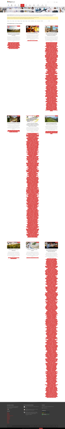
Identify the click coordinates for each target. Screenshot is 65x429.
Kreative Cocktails (55, 320)
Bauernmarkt (31, 140)
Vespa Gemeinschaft (49, 383)
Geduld (29, 164)
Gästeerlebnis (54, 299)
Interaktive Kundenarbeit (30, 173)
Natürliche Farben (30, 196)
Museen (51, 79)
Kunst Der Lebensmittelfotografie (34, 181)
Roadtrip (56, 88)
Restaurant (36, 40)
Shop (46, 5)
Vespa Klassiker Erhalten (47, 384)
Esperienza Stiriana (49, 291)
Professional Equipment (29, 204)
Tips (54, 96)
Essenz (37, 157)
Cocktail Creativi (56, 278)
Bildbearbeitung (53, 48)
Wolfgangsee (16, 48)
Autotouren (51, 268)
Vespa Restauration (53, 386)
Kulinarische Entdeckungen (48, 321)
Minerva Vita (8, 416)
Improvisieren (30, 172)
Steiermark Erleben (54, 365)
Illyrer (51, 64)
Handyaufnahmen (53, 307)
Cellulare (50, 275)
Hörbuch (34, 170)
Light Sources (34, 187)
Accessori (48, 260)
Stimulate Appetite (29, 218)
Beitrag (36, 140)
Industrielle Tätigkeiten (49, 65)
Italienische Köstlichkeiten (49, 316)
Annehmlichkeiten (50, 44)
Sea (53, 91)
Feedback (51, 294)
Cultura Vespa (47, 282)
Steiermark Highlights (49, 366)
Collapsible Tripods (36, 146)
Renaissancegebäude (48, 88)
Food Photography (29, 161)
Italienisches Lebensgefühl (49, 318)
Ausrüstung (27, 138)
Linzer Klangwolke (10, 46)
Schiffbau (54, 90)
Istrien (53, 65)
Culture (53, 50)
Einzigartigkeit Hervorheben (34, 153)
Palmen (46, 82)
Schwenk (52, 91)
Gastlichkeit (16, 44)
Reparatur (55, 353)
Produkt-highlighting (35, 202)
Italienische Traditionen (54, 317)
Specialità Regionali (48, 364)
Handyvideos (56, 307)
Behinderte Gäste (56, 270)
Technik (28, 221)
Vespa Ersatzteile (49, 382)
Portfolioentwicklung (36, 200)
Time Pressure (31, 224)
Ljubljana (47, 73)
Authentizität (55, 267)
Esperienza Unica (53, 291)
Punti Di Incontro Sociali (54, 347)
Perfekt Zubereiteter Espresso (49, 344)
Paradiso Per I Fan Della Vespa (49, 343)
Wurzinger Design (33, 235)
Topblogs (15, 5)
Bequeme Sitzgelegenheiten (55, 271)
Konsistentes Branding (48, 320)
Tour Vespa (52, 374)
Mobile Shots (36, 192)
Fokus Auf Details (47, 295)
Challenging (28, 146)
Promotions (47, 347)
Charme (52, 277)
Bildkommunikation (36, 143)
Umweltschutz (29, 228)
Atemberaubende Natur (54, 264)
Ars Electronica (17, 42)
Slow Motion (52, 361)
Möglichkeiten (33, 193)
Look (35, 189)
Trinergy (8, 420)
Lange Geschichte (54, 72)
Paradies (51, 342)
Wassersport (48, 106)
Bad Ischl (11, 43)
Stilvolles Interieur (53, 370)
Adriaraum (51, 43)
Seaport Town (55, 91)
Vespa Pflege (55, 385)
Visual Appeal (28, 232)
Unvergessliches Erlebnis (49, 377)
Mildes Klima (47, 77)
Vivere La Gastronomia (48, 394)
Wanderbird (8, 417)
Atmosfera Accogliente (49, 265)
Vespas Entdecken (47, 390)
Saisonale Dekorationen (48, 358)
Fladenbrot (37, 257)
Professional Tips (35, 205)
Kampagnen (42, 5)
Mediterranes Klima (48, 76)
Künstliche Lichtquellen (29, 182)
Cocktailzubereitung (51, 279)
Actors (56, 42)
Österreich (54, 339)
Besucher (51, 48)
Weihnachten (51, 106)
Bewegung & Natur (49, 131)
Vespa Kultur (52, 384)
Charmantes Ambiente (54, 276)
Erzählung (33, 157)
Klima (46, 68)
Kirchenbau (46, 67)
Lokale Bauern (27, 189)
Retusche (34, 209)
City (49, 50)
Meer (51, 76)
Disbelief (56, 51)
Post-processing (28, 201)
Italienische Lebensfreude (48, 317)
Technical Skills (36, 220)
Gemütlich (56, 300)
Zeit (37, 235)
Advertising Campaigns (33, 133)
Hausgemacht (35, 166)
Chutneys (33, 146)
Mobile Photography (33, 192)
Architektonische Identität (49, 45)
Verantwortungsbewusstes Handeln (30, 230)
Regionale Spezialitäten (48, 86)
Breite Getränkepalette (55, 274)
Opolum (8, 412)
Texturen (33, 223)
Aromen (31, 136)
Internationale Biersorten (53, 314)
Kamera (56, 66)
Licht (37, 185)
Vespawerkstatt (51, 390)
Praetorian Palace (49, 85)
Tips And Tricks (36, 225)
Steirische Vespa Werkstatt (54, 368)
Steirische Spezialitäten (48, 368)
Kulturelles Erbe (49, 70)
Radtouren (56, 348)
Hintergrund (29, 169)
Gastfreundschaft (49, 56)
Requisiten (29, 209)
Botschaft (38, 144)
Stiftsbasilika (16, 47)
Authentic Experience (29, 139)
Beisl (33, 40)
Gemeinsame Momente (52, 300)
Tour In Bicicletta (49, 374)
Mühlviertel (17, 46)
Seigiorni (56, 360)
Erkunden (47, 53)
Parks (51, 83)
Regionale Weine (54, 351)
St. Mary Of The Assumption (55, 93)
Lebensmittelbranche (30, 183)
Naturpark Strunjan (54, 80)
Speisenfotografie (31, 216)
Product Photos (29, 202)
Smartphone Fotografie (50, 362)
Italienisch (46, 66)
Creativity (36, 149)
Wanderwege (55, 105)
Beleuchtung (46, 48)
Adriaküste (48, 43)
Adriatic (53, 43)
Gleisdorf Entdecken (54, 305)
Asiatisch (12, 130)
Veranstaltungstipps (49, 380)
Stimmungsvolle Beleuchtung (49, 371)
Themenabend (47, 373)
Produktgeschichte (32, 203)
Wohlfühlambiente (55, 396)
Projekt (36, 206)
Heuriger (18, 257)
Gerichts (37, 164)
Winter (53, 107)
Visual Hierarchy (31, 232)
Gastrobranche (27, 163)
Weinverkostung (50, 107)
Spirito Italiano (48, 365)
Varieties (48, 379)
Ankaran (47, 44)
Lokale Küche (51, 73)
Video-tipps (48, 391)
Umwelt (31, 226)
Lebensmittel (37, 182)
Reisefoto (56, 86)
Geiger (54, 56)
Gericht (33, 164)
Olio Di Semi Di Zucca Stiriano (54, 337)
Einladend (50, 284)
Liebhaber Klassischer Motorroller (52, 325)
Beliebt (46, 271)
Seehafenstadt (47, 92)
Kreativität (27, 178)
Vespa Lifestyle (48, 385)
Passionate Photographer (35, 198)
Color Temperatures (36, 147)
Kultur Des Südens (55, 322)
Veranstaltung (50, 379)
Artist (56, 45)
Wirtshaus (14, 48)
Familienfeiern (55, 293)
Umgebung (48, 100)
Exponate (48, 293)
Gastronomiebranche (32, 163)
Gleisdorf (51, 305)
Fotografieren (35, 162)
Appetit (27, 135)
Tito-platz (57, 96)
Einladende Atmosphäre (54, 284)
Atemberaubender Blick (52, 46)
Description (55, 283)
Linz (19, 45)
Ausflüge (55, 46)
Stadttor (54, 94)
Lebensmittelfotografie (35, 183)
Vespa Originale (51, 385)
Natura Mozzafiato (48, 333)
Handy (50, 307)
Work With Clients (29, 235)
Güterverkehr (51, 59)
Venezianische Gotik (48, 103)
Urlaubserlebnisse (54, 377)
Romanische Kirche (49, 89)
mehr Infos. (37, 428)
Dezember (51, 51)
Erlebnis (31, 157)
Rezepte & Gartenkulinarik (33, 257)
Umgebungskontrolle (28, 226)
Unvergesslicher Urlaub (54, 376)
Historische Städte (49, 310)
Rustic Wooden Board (36, 210)
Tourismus (48, 97)
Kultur (14, 45)
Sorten (53, 363)
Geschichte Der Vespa (54, 303)
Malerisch (49, 74)
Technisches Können (36, 222)
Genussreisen (47, 302)
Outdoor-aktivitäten (55, 340)
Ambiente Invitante (55, 261)
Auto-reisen (49, 268)
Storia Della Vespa (55, 371)
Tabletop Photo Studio (35, 219)
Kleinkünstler (56, 67)
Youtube (36, 235)
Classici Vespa (48, 278)
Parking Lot (54, 343)
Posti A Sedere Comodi (55, 346)
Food (33, 160)
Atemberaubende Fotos (48, 264)
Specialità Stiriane (52, 364)
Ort (52, 338)
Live (56, 325)
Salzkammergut (9, 47)
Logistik (49, 73)
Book (36, 144)
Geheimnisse (52, 56)
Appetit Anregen (29, 135)
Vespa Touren (47, 387)
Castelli (48, 275)
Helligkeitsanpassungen (35, 167)
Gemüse (31, 164)
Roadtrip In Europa (55, 356)
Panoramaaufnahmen (47, 342)
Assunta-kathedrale (47, 46)
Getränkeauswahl (48, 304)
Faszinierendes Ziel (55, 54)
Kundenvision (28, 181)
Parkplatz (56, 343)
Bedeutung (34, 140)
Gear (27, 164)
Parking (50, 83)
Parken (48, 83)
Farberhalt (33, 159)
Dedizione (55, 282)
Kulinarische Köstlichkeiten (54, 321)
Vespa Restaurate (49, 386)
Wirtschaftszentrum (48, 109)
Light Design (32, 187)
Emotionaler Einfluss (31, 155)
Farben (31, 159)
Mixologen (56, 330)
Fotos (56, 296)
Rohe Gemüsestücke (28, 210)
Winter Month (55, 107)
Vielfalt (55, 391)
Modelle (56, 331)
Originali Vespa (50, 338)
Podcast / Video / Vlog (49, 258)
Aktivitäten (52, 260)
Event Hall (47, 54)
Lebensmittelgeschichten (35, 184)
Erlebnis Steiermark (55, 288)
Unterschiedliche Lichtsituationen (32, 229)
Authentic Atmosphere (36, 138)
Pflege (49, 345)
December (49, 51)
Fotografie (33, 162)
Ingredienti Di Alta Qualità (48, 313)
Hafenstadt (47, 60)
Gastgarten (9, 131)
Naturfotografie (55, 333)
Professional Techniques (30, 205)
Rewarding (36, 209)
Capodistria (55, 49)
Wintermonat (47, 108)
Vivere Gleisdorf (56, 393)
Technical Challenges (32, 220)
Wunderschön (55, 109)
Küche (56, 68)
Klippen (48, 68)
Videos (54, 391)
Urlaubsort (52, 102)
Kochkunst (36, 173)
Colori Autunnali (54, 279)
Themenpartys (50, 373)
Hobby (36, 169)
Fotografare (56, 295)
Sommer (12, 47)
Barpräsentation (49, 270)
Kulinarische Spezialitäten (48, 322)
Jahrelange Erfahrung (54, 318)
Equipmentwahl (36, 156)
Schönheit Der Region (50, 359)
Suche (37, 218)
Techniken (31, 221)
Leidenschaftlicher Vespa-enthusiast (53, 324)
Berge (48, 48)
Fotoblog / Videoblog (29, 133)
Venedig (55, 102)
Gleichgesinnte (54, 304)
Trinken (30, 40)
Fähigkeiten (30, 158)
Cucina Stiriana (47, 281)
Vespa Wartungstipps (51, 388)
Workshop (48, 397)
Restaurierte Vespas (55, 354)
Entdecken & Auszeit (54, 131)
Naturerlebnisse (52, 333)
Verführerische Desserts (53, 380)
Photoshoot (54, 345)
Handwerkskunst (47, 307)
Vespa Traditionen (51, 387)
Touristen (55, 97)
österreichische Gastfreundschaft (49, 340)
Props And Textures (35, 207)
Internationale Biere (48, 314)
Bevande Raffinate (47, 273)
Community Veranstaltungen (49, 280)
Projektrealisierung (30, 207)
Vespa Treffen (55, 387)
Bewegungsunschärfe (51, 273)
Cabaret (49, 49)
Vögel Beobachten (51, 105)
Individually (53, 64)
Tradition (19, 47)
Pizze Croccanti (49, 346)
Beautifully (51, 47)
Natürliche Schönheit (49, 80)
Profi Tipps (34, 206)
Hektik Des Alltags (55, 308)
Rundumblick (48, 90)
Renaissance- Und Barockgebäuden (53, 87)
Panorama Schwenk (52, 82)
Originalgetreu (46, 338)
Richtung (54, 88)
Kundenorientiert (32, 180)
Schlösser (46, 359)
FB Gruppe (34, 5)
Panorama (48, 82)
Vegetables (38, 229)
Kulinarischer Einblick (34, 179)
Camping (52, 49)
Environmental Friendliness (29, 156)
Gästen (57, 299)
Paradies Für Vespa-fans (54, 342)
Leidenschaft (29, 185)
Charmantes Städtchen (49, 277)
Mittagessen (18, 131)
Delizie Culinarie (48, 283)
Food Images (35, 160)
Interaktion (54, 313)
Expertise (27, 158)
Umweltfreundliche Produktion (30, 227)
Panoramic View (56, 82)
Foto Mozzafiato (52, 295)
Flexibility (32, 160)
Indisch (13, 131)
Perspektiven (36, 199)
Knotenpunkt (50, 68)
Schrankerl (8, 419)
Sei (52, 359)
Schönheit (50, 91)
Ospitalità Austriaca (55, 338)
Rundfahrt (46, 90)
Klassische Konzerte (52, 67)
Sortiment (35, 215)
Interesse (34, 173)
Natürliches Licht (51, 334)
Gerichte (35, 164)
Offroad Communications (10, 415)
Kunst (52, 70)
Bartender (53, 270)
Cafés (50, 49)
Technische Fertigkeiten (34, 221)
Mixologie (47, 331)
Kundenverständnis (36, 180)
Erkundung (50, 53)
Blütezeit (47, 49)
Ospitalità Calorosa (50, 339)
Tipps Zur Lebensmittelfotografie (30, 225)
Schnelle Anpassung (29, 213)
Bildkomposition (28, 144)
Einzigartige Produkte (36, 152)
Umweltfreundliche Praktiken (36, 226)
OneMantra (8, 418)
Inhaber (52, 313)
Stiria (52, 371)
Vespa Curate (55, 381)
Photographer (55, 83)
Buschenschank (15, 257)
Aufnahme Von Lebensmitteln (30, 137)
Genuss (18, 44)
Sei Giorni (57, 359)
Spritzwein (14, 258)
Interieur (57, 313)
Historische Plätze (49, 62)
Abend (50, 259)
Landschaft (51, 72)
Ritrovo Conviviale (47, 356)
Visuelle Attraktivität (30, 233)
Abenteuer (12, 42)
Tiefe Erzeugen (28, 224)
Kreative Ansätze (36, 175)
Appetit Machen (37, 135)
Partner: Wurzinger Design (29, 198)
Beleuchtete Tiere (54, 47)
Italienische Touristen (50, 66)
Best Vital (8, 414)
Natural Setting (29, 195)
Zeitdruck (29, 236)
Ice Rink (46, 64)
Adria (46, 43)
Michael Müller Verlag (54, 76)
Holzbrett (31, 170)
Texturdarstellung (29, 223)
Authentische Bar (52, 267)
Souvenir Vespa (55, 363)
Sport (13, 47)
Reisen (47, 353)
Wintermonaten (50, 108)
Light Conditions (28, 187)
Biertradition (17, 43)
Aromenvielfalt (33, 136)
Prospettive (50, 347)
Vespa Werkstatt (55, 388)
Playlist (51, 346)
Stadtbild (49, 94)
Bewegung (14, 43)
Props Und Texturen (30, 208)
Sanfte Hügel (56, 358)
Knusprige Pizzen (55, 319)
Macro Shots (37, 189)
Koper (55, 68)
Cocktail (14, 130)
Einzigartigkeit (29, 153)
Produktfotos (28, 203)
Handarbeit (55, 60)
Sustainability (28, 219)
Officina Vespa (54, 336)
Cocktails (47, 279)
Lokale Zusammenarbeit (32, 189)
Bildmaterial (31, 144)
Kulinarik (12, 45)
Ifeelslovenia (49, 64)
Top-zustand (55, 373)
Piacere (57, 345)
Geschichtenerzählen (36, 165)
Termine (19, 5)
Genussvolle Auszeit (51, 302)
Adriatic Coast (55, 43)
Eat (57, 51)
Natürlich (36, 195)
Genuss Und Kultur (56, 301)
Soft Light (33, 215)
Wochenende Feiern (47, 396)
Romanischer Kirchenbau (53, 89)
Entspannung (9, 44)
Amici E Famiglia (53, 262)
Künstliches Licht (33, 182)
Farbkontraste (36, 159)
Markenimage (37, 190)
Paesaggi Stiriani (48, 341)
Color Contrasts (28, 147)
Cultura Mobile (55, 281)
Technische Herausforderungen (30, 222)
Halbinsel (50, 60)
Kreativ (33, 175)
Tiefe (36, 223)
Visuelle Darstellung (35, 233)
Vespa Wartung (47, 388)
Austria (47, 267)
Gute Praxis (29, 166)
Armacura (8, 413)
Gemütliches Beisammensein (48, 301)
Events (46, 293)
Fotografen (36, 161)
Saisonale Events (52, 358)
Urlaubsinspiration (49, 102)
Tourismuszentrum (52, 97)
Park (46, 83)
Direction (54, 51)
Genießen (57, 56)
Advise (49, 260)
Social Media (54, 362)
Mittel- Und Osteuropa (51, 77)
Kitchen (49, 67)
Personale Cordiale (55, 344)
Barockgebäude (48, 47)
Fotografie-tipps (50, 296)
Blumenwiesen (50, 274)
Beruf (31, 142)
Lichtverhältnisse (32, 186)
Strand (56, 94)
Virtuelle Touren (47, 393)
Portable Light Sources (29, 200)
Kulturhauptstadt (17, 45)
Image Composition (37, 170)
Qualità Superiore (48, 348)
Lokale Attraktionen (52, 327)
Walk (53, 105)
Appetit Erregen (33, 135)
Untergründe (27, 229)
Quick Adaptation (35, 208)
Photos (52, 345)
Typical (50, 99)
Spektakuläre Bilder (35, 216)
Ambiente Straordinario (48, 262)
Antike (53, 44)
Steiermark (51, 365)
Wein (15, 258)
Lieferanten (36, 186)
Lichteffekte (47, 325)
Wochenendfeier (51, 396)
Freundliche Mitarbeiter (48, 298)
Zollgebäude (51, 110)
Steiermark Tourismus (54, 366)
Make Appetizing (28, 190)
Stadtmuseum (51, 94)
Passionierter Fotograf (29, 199)
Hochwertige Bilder (28, 170)
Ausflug (46, 131)
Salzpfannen (52, 90)
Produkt (32, 202)
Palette (55, 341)
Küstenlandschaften (55, 71)
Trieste (48, 99)
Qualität (51, 348)
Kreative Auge (30, 176)
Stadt (46, 94)
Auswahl (49, 267)
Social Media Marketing (47, 363)
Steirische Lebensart (54, 367)
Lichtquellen (29, 186)
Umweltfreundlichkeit (36, 227)
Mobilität (31, 193)
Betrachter (37, 142)
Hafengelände (55, 59)
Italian (55, 65)
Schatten (28, 212)
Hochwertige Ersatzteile (49, 311)
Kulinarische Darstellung (29, 179)
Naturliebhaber (55, 334)
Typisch (52, 99)
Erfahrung (52, 288)
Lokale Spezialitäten (55, 73)
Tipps (49, 96)
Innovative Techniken (34, 172)
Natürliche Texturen (34, 196)
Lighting (37, 187)
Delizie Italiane (52, 283)
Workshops (52, 109)
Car (56, 49)
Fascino (49, 294)
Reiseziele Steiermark (50, 353)
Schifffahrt (57, 90)
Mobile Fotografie (29, 192)
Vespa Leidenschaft (56, 384)
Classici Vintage (52, 278)
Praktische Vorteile (33, 201)
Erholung (12, 44)
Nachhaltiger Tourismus (54, 79)
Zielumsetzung (35, 236)
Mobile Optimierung (53, 331)
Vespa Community (52, 381)
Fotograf (34, 161)
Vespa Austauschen (48, 381)
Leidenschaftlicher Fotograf (33, 185)
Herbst (8, 45)
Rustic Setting (32, 210)
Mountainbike (14, 46)
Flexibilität (29, 160)
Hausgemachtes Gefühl (29, 167)
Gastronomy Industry (36, 163)
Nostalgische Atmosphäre (49, 336)
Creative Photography (32, 149)
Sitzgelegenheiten (48, 361)
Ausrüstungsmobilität (31, 138)
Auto (57, 46)
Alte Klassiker (54, 260)
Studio (34, 218)
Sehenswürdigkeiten (51, 92)
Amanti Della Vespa (48, 261)
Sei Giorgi (54, 359)
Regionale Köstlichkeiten (49, 350)
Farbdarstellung (28, 159)
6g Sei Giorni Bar (47, 259)
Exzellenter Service (52, 293)
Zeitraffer (53, 397)
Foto (32, 161)
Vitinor (8, 421)
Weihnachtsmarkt (54, 106)
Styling (36, 218)
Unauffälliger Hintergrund (34, 228)
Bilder (57, 273)
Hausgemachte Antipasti (50, 308)
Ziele (30, 236)
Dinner (16, 130)
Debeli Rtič (46, 51)
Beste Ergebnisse (34, 142)
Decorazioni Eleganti (52, 282)
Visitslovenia (47, 105)
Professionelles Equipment (30, 206)
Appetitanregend (28, 136)
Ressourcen (38, 5)
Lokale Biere (56, 327)
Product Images (36, 201)
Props (32, 207)
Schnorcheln (47, 91)
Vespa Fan (52, 382)
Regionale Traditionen (49, 351)
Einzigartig (32, 152)
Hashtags (47, 308)
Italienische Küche (54, 316)
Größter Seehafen (47, 59)
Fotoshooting (48, 297)
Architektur (53, 45)
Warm (56, 394)
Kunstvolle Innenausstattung (49, 71)
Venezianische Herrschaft (53, 103)
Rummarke (55, 357)
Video (57, 390)
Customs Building (56, 50)
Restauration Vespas (51, 354)
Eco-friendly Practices (29, 152)
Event (56, 53)
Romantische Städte (49, 357)
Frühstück (19, 130)
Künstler (54, 70)
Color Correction (32, 147)
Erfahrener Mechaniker (48, 288)
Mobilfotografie (27, 193)
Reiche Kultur (53, 86)
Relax (53, 353)
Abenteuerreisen (55, 259)
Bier (15, 43)
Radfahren (53, 348)
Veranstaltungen (54, 379)
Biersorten (55, 273)
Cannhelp (8, 422)
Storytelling (32, 218)
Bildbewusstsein (32, 143)
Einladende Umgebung (49, 285)
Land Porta (48, 72)
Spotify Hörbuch (49, 93)
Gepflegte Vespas (47, 303)
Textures (35, 223)
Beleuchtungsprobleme (36, 141)
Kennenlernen (47, 319)
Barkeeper (46, 270)
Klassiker (50, 319)
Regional (11, 258)
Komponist (53, 68)
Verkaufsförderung (36, 230)
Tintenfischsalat (47, 96)
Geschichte (51, 57)
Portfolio (33, 200)
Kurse (53, 323)
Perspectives (33, 199)
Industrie (46, 65)
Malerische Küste (52, 74)
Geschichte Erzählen (31, 165)
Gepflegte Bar (55, 302)
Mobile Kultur (49, 331)
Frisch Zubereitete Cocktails (48, 299)
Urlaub (9, 48)
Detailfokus (29, 150)
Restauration (46, 354)
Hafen (53, 59)
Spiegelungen (55, 364)
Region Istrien (54, 85)
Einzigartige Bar (54, 285)
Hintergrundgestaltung (33, 169)
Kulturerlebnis (51, 323)
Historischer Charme (55, 63)
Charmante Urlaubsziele (48, 276)
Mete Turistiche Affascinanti (49, 330)
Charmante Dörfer (53, 275)
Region (52, 85)
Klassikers (52, 319)
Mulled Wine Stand (48, 79)
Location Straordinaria (47, 327)
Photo (53, 83)
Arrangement (37, 136)
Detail (37, 149)
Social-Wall (30, 5)
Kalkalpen (10, 45)
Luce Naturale (50, 328)
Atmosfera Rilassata (54, 265)
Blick (56, 48)
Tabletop (32, 219)
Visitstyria (53, 393)
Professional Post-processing (35, 204)
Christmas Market (47, 50)
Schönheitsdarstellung (36, 213)
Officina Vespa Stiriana (48, 337)
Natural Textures (33, 195)
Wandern (12, 48)
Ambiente (37, 133)
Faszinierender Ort (50, 54)
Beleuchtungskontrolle (31, 141)
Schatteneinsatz (31, 212)
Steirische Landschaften (49, 367)
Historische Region (53, 62)
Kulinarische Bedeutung (36, 178)
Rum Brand (52, 357)
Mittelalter (55, 77)
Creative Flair (28, 149)
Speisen (28, 216)
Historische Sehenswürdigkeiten (49, 63)
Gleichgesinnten (48, 305)
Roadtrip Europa (51, 356)
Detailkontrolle (35, 150)
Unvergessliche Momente (49, 376)
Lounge (47, 328)
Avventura (54, 268)
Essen (51, 53)
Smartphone (55, 361)
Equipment (34, 156)
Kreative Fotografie (34, 176)
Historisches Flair (53, 310)
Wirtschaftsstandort (55, 108)
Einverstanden (41, 428)
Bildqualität (34, 144)
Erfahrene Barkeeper (55, 287)
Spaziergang (46, 93)
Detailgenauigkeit (32, 150)
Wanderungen (54, 394)
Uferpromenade (55, 99)
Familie (14, 44)
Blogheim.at (11, 1)
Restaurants (51, 88)
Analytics (56, 262)
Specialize (38, 215)
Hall (51, 60)
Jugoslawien (54, 66)
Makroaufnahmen (32, 190)
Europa (54, 53)
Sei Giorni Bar (47, 360)
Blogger (12, 5)
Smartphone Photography (29, 215)
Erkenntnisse (28, 157)
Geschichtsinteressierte (55, 57)
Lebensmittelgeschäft (29, 184)
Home (8, 5)
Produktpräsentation (36, 203)
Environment (35, 155)
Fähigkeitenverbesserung (34, 158)
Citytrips (51, 50)
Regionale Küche (54, 350)
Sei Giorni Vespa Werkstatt (52, 360)
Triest (46, 99)
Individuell (56, 64)
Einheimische (47, 284)
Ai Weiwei (15, 42)
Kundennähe (28, 180)
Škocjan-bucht (55, 92)
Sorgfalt (51, 363)
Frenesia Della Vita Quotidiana (53, 297)
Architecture (55, 44)
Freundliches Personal (54, 298)
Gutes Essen (32, 166)
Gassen (46, 56)
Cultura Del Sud (52, 281)
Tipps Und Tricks (52, 96)
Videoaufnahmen (51, 391)
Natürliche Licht (47, 334)
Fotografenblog (29, 162)
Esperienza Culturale (48, 290)
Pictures (46, 346)
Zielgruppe (33, 236)
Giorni (52, 304)
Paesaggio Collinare (52, 341)
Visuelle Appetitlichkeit (36, 232)
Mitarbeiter (53, 330)
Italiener (57, 65)
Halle (53, 60)
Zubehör (55, 397)
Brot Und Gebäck (28, 257)
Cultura (49, 281)
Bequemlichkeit (28, 142)
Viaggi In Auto (54, 390)
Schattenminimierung (35, 212)
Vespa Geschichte (54, 383)
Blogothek (22, 5)
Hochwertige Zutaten (54, 311)
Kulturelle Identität (53, 69)
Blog (57, 48)
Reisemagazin (9, 42)
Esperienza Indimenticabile (54, 290)
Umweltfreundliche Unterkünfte (52, 100)
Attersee (9, 43)
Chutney (30, 146)
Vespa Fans (55, 382)
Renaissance (47, 87)
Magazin (26, 5)
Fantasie (38, 158)
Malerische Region (54, 328)
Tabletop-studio (28, 220)
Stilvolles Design (49, 370)
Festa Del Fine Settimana (55, 294)
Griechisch (11, 131)
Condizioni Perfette (55, 280)
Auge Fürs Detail (36, 137)
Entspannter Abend (48, 287)
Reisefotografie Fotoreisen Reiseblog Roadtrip (51, 42)
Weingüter (47, 107)
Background (29, 140)
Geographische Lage (47, 57)
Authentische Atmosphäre (35, 139)
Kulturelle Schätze (48, 323)
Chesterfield (55, 277)
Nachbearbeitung (37, 193)
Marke (34, 190)
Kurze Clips (56, 323)
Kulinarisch (32, 178)
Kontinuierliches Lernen (29, 175)
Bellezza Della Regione (49, 271)
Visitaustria (50, 393)
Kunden (37, 179)
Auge (33, 137)
